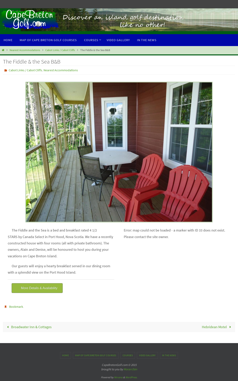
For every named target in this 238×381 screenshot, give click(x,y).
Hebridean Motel (217, 327)
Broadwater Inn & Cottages (28, 327)
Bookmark (16, 307)
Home (65, 355)
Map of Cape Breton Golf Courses (95, 355)
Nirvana (118, 377)
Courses (128, 355)
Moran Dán (130, 369)
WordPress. (131, 377)
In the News (169, 355)
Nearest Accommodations (25, 50)
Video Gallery (147, 355)
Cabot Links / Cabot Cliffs (60, 50)
